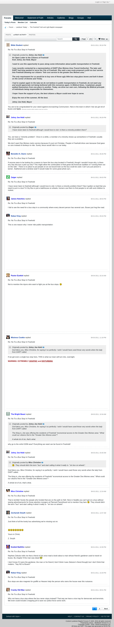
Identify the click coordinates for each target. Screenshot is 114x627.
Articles (50, 18)
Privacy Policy (92, 616)
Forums (7, 18)
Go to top (105, 616)
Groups (80, 18)
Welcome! (19, 18)
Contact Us (79, 616)
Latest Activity (19, 35)
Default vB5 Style (13, 616)
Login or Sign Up (102, 2)
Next (106, 609)
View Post (43, 55)
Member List (23, 22)
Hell (89, 18)
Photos (32, 35)
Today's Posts (10, 22)
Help (70, 616)
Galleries (61, 18)
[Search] (67, 39)
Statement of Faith (35, 18)
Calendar (33, 22)
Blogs (71, 18)
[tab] (8, 35)
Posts (8, 35)
